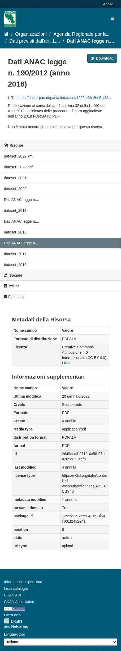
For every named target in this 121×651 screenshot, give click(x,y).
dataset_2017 (15, 254)
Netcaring (19, 626)
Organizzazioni (31, 34)
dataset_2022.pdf (18, 167)
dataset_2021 (15, 178)
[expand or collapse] (112, 18)
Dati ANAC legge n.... (90, 41)
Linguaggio (14, 634)
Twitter (11, 286)
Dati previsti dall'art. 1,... (34, 41)
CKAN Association (19, 602)
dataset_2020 (15, 189)
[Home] (6, 34)
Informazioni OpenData (23, 582)
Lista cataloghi (16, 588)
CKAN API (12, 595)
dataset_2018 (15, 232)
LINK (66, 363)
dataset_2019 (15, 210)
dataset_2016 (15, 265)
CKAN (13, 621)
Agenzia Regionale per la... (82, 34)
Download (102, 58)
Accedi (108, 4)
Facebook (14, 297)
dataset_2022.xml (18, 156)
